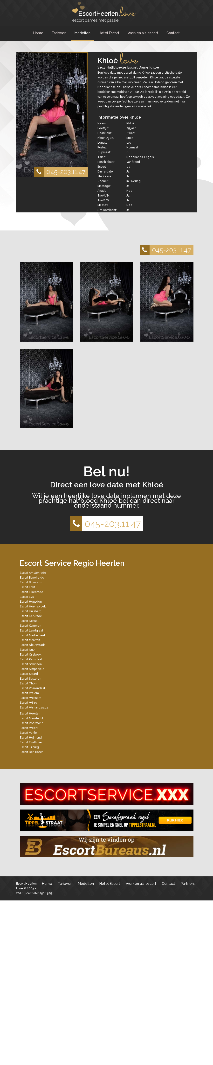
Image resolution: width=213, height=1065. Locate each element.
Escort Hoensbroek (33, 606)
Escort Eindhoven (31, 742)
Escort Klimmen (30, 625)
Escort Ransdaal (31, 659)
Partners (188, 883)
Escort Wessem (30, 698)
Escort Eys (27, 597)
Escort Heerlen (30, 713)
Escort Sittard (29, 674)
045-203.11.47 (59, 172)
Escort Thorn (28, 683)
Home (38, 33)
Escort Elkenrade (31, 592)
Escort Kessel (29, 621)
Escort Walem (29, 693)
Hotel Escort (109, 33)
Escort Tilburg (29, 747)
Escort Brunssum (31, 582)
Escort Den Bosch (31, 752)
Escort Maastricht (31, 718)
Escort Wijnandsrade (34, 707)
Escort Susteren (30, 678)
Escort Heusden (31, 601)
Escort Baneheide (32, 577)
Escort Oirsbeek (30, 654)
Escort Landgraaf (31, 630)
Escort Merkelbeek (33, 635)
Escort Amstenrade (33, 572)
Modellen (82, 33)
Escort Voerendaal (32, 688)
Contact (173, 33)
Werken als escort (143, 33)
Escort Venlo (28, 732)
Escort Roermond (31, 723)
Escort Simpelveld (32, 669)
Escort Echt (27, 587)
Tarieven (59, 33)
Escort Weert (29, 728)
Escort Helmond (31, 737)
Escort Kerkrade (31, 616)
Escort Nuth (27, 649)
